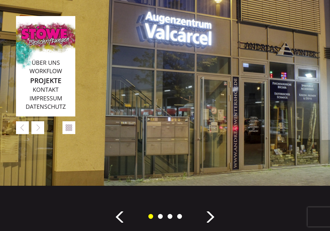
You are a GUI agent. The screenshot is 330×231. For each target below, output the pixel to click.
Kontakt (46, 89)
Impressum (45, 98)
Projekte (46, 80)
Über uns (46, 62)
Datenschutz (46, 106)
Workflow (45, 71)
